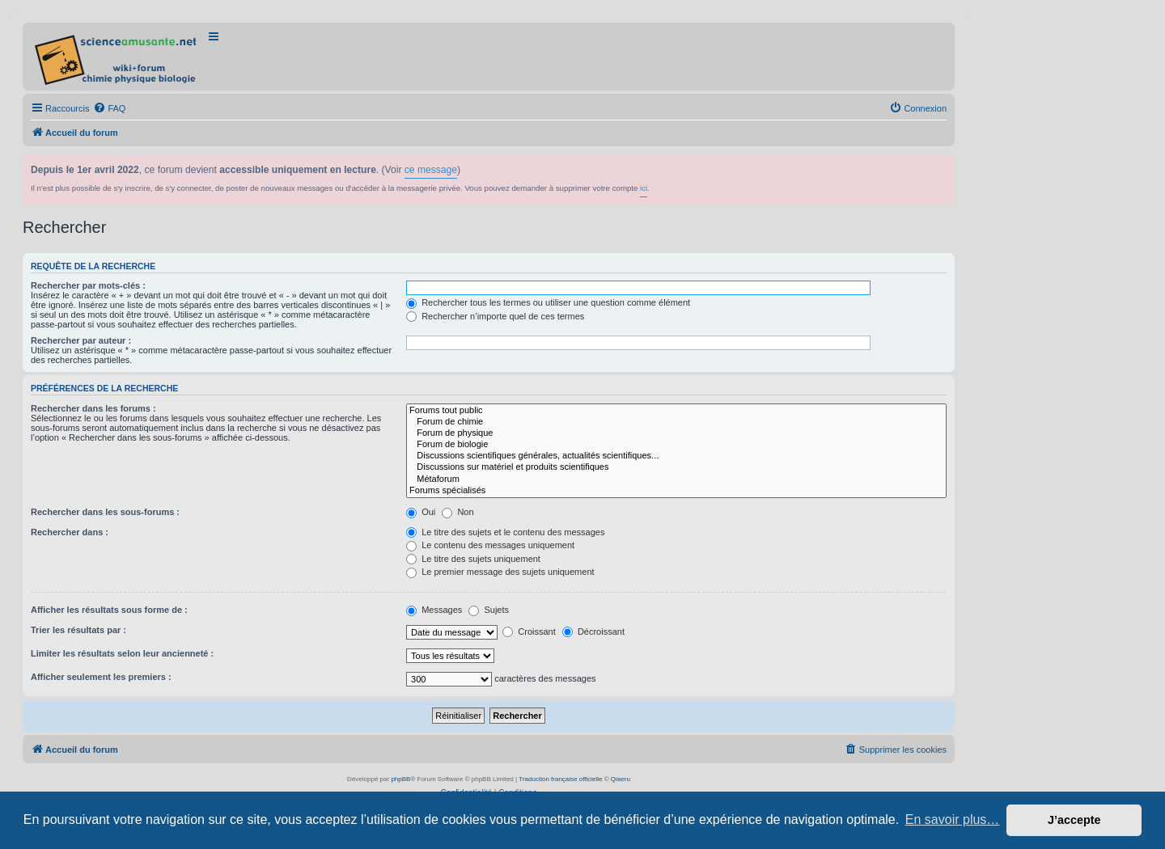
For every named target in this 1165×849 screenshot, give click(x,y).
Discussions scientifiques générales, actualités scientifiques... (676, 456)
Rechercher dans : (69, 532)
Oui (420, 512)
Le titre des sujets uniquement (473, 559)
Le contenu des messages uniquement (490, 545)
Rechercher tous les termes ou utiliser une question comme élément (548, 302)
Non (457, 512)
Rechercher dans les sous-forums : (105, 512)
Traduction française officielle (560, 779)
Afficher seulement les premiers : (101, 677)
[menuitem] (109, 108)
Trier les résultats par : (78, 630)
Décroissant (593, 631)
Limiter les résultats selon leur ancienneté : (122, 653)
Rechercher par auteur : (81, 340)
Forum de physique (676, 433)
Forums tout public (676, 410)
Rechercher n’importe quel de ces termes (495, 316)
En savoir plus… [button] (952, 819)
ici (643, 188)
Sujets (488, 610)
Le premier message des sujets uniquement (500, 572)
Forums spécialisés (676, 490)
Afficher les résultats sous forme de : (109, 610)
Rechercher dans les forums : (93, 408)
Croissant (529, 631)
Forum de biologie (676, 444)
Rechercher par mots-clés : (88, 285)
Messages (434, 610)
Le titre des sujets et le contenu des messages (505, 532)
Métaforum (676, 479)
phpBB (400, 779)
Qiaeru (620, 779)
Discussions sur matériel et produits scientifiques (676, 467)
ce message (431, 169)
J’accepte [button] (1074, 819)
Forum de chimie (676, 422)
